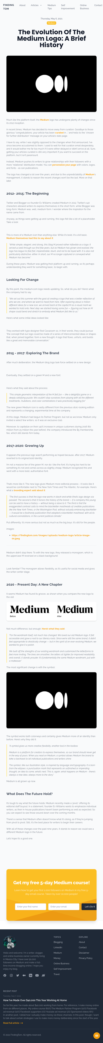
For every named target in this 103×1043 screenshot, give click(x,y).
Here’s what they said (53, 629)
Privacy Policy (86, 958)
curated (59, 132)
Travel (57, 974)
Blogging (58, 942)
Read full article (13, 1023)
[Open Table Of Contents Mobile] (96, 1035)
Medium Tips (52, 7)
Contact (98, 5)
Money (57, 958)
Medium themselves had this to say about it (29, 238)
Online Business (84, 7)
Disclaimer (84, 953)
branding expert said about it (29, 490)
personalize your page (64, 165)
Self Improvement (68, 7)
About (22, 5)
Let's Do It (90, 906)
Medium (51, 23)
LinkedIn (58, 947)
